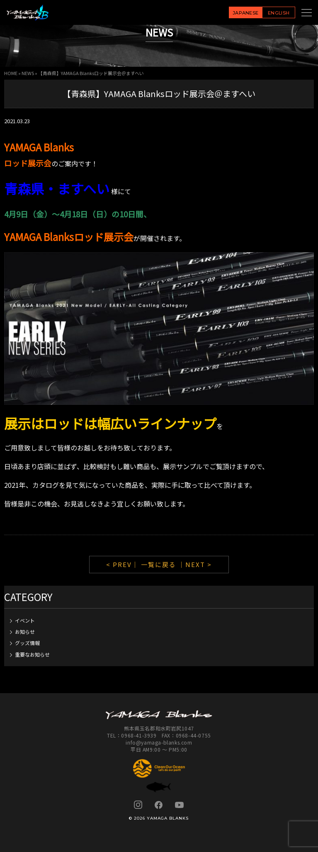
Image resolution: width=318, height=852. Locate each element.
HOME (10, 73)
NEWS (28, 73)
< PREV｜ (123, 564)
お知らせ (25, 631)
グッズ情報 (27, 642)
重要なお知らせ (32, 654)
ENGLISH (278, 13)
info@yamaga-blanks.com (159, 742)
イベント (25, 620)
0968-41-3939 (138, 735)
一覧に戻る (158, 564)
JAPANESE (246, 13)
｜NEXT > (195, 564)
